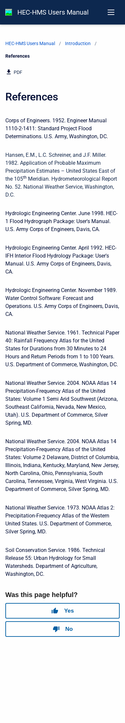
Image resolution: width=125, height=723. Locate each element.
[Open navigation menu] (111, 12)
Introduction (78, 43)
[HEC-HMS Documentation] (8, 12)
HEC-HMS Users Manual (53, 12)
